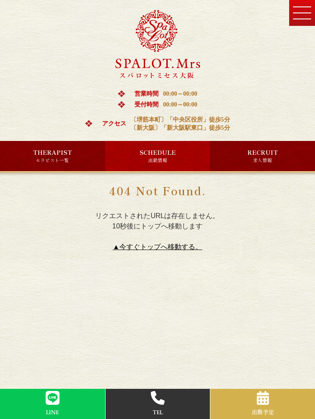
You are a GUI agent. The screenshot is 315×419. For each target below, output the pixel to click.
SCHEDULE (158, 156)
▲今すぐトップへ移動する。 (158, 246)
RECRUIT (262, 156)
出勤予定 (263, 403)
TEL (158, 403)
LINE (52, 403)
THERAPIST (52, 156)
